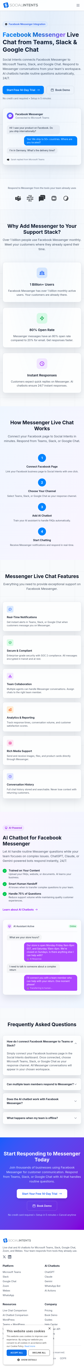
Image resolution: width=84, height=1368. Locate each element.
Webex (6, 1290)
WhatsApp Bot (52, 1285)
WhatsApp (8, 1295)
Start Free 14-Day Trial (23, 90)
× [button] (49, 1328)
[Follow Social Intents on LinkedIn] (9, 1256)
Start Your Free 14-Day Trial (42, 1193)
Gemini (48, 1281)
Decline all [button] (39, 1352)
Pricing (48, 1310)
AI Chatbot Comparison (15, 1315)
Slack (6, 1276)
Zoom (6, 1285)
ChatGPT (49, 1272)
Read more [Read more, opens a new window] (30, 1346)
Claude (48, 1276)
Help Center (51, 1324)
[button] (28, 1359)
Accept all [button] (17, 1352)
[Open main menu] (78, 5)
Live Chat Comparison (15, 1310)
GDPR (63, 1358)
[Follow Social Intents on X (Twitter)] (4, 1256)
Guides (48, 1319)
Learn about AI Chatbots (20, 909)
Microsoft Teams (12, 1272)
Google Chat (9, 1281)
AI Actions (50, 1290)
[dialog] (28, 1345)
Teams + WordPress (14, 1324)
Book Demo (60, 90)
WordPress (9, 1319)
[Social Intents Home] (20, 5)
